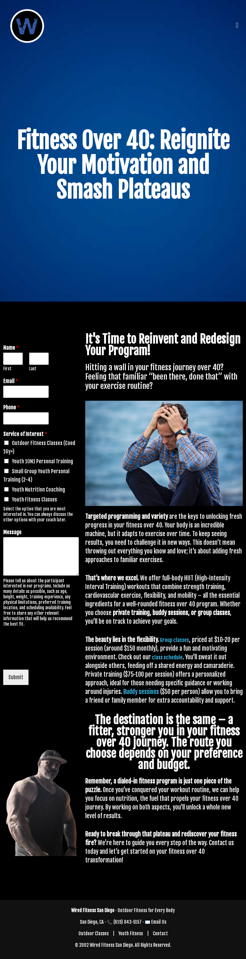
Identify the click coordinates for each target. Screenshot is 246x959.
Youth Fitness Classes (34, 499)
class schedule (167, 657)
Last (33, 368)
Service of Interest (25, 434)
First (7, 368)
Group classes (174, 640)
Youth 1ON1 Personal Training (42, 461)
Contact (160, 933)
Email (10, 381)
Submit (15, 677)
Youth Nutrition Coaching (38, 489)
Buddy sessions (141, 692)
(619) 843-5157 (127, 922)
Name (11, 348)
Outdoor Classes (93, 933)
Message (12, 532)
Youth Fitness (131, 933)
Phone (11, 407)
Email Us (158, 922)
